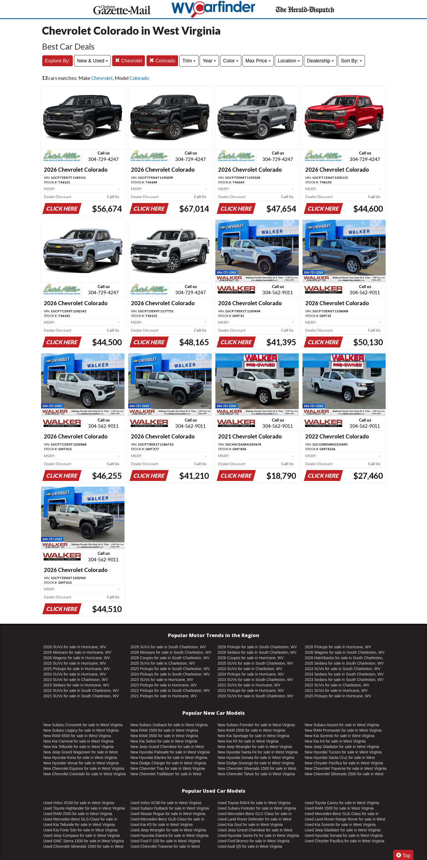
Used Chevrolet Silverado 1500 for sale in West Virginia (83, 846)
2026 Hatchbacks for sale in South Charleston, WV (344, 658)
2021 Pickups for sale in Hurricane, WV (163, 696)
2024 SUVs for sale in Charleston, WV (250, 669)
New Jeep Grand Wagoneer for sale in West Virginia (80, 752)
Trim (189, 60)
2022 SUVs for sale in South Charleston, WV (81, 690)
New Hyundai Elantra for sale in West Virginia (168, 757)
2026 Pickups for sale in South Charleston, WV (257, 647)
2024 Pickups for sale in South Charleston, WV (170, 674)
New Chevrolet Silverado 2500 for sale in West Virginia (344, 774)
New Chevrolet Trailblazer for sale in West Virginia (165, 774)
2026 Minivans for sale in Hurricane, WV (77, 652)
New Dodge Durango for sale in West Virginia (256, 763)
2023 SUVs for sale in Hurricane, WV (161, 679)
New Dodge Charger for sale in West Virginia (168, 763)
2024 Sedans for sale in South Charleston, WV (344, 674)
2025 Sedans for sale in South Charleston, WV (344, 663)
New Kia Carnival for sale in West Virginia (78, 741)
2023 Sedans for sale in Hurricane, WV (76, 685)
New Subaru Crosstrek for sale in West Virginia (83, 725)
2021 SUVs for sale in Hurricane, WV (336, 690)
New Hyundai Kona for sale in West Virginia (80, 757)
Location (289, 60)
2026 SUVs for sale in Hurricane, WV (74, 647)
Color (230, 60)
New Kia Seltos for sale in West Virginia (163, 741)
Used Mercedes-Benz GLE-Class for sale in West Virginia (342, 813)
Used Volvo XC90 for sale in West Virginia (165, 803)
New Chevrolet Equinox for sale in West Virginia (83, 768)
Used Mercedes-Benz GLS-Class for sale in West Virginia (80, 819)
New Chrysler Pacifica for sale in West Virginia (344, 763)
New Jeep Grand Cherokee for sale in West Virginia (167, 746)
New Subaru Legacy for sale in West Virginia (81, 730)
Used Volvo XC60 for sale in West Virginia (78, 803)
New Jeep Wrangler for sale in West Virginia (255, 746)
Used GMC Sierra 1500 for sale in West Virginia (83, 841)
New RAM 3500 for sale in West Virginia (164, 736)
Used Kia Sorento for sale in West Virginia (340, 824)
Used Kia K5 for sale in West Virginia (161, 824)
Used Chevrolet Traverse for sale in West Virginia (165, 846)
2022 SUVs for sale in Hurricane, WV (249, 685)
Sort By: (351, 60)
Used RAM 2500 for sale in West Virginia (77, 813)
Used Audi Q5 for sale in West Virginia (250, 846)
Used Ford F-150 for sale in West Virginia (165, 841)
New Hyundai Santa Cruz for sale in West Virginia (340, 757)
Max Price (258, 60)
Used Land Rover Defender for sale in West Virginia (254, 819)
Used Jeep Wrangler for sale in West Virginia (168, 830)
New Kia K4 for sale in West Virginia (335, 741)
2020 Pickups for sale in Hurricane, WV (338, 696)
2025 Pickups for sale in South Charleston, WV (170, 669)
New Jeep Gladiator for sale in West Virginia (342, 746)
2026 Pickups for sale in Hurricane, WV (338, 647)
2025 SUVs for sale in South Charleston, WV (255, 663)
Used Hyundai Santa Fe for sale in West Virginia (258, 835)
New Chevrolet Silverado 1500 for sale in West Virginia (257, 768)
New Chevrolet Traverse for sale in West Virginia (346, 768)
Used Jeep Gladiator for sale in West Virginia (342, 830)
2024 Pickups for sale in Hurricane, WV (251, 674)
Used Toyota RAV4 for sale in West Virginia (254, 803)
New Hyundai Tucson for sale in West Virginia (343, 752)
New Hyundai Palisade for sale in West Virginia (170, 752)
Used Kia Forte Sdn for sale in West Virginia (80, 830)
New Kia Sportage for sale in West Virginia (253, 736)
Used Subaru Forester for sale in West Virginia (257, 808)
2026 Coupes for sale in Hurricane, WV (251, 658)
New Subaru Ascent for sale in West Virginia (342, 725)
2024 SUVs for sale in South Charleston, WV (342, 669)
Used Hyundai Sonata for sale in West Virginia (344, 835)
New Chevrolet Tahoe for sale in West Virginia (256, 774)
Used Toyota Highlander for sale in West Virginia (84, 808)
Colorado (162, 60)
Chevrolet (128, 60)
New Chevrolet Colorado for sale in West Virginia (84, 774)
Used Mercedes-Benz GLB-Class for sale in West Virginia (167, 819)
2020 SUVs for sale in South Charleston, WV (255, 696)
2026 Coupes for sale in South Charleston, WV (169, 658)
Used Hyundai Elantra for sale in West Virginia (169, 835)
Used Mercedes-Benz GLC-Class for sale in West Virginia (255, 813)
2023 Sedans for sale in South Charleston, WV (344, 679)
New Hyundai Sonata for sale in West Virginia (256, 757)
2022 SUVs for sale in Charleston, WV (337, 685)
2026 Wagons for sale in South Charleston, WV (345, 652)
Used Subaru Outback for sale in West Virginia (169, 808)
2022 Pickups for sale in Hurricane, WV (251, 690)
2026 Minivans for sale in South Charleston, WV (170, 652)
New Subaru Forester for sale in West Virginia (256, 725)
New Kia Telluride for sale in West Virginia (78, 746)
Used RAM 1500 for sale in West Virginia (339, 808)
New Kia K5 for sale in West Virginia (248, 741)
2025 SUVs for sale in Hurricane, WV (74, 663)
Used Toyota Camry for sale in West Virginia (342, 803)
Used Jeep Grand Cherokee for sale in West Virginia (255, 830)
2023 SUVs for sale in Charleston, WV (75, 679)
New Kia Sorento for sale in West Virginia (339, 736)
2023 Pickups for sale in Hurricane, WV (163, 685)
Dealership (320, 60)
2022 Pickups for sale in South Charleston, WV (170, 690)
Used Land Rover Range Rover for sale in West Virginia (345, 819)
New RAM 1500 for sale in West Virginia (164, 730)
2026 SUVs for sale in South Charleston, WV (168, 647)
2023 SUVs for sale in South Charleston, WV (255, 679)
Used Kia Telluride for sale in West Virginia (79, 824)
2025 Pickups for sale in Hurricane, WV (76, 669)
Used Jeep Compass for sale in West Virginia (81, 835)
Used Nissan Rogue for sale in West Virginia (167, 813)
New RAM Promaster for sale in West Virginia (343, 730)
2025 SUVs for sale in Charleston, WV (162, 663)
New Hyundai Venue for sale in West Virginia (81, 763)
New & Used (92, 60)
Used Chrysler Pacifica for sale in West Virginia (344, 841)
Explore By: (57, 60)
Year (209, 60)
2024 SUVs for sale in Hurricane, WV (74, 674)
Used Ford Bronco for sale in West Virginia (253, 841)
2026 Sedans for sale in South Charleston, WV (257, 652)
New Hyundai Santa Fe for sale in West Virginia (258, 752)
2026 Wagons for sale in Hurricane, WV (76, 658)
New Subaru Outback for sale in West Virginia (169, 725)
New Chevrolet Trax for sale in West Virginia (167, 768)
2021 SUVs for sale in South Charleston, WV (81, 696)
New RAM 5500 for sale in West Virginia (77, 736)
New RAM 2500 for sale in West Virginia (251, 730)
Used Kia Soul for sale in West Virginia (250, 824)
